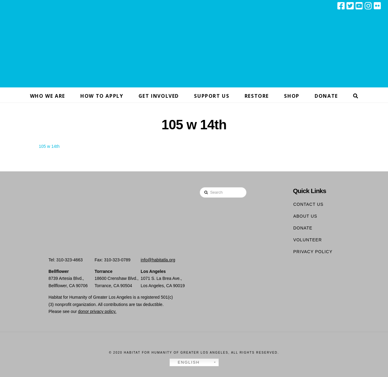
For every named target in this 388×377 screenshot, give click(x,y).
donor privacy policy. (97, 311)
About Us (305, 216)
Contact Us (308, 204)
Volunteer (307, 239)
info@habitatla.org (158, 259)
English (185, 362)
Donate (302, 228)
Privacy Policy (312, 251)
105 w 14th (49, 146)
